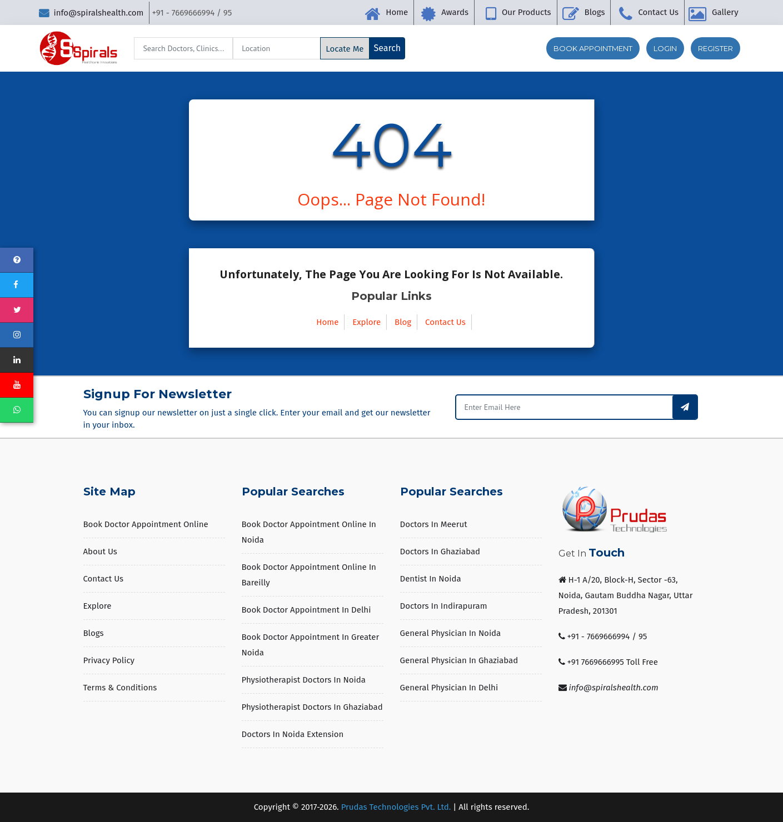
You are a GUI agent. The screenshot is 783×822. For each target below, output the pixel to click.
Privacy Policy (108, 660)
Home (397, 12)
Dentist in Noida (430, 579)
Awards (454, 12)
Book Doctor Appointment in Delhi (306, 610)
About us (100, 552)
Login (665, 48)
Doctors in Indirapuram (443, 606)
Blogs (595, 12)
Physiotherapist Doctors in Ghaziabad (312, 707)
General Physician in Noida (450, 633)
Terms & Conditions (120, 688)
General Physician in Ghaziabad (459, 660)
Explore (366, 322)
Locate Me (344, 49)
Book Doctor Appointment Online (145, 524)
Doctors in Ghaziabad (440, 552)
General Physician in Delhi (449, 688)
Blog (403, 322)
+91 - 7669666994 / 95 (607, 636)
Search (387, 48)
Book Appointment (592, 48)
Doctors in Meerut (433, 524)
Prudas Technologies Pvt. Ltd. (396, 807)
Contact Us (658, 12)
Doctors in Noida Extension (293, 734)
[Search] (183, 48)
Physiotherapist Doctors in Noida (304, 680)
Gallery (725, 12)
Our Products (526, 12)
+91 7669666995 (595, 662)
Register (715, 48)
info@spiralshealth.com (91, 13)
